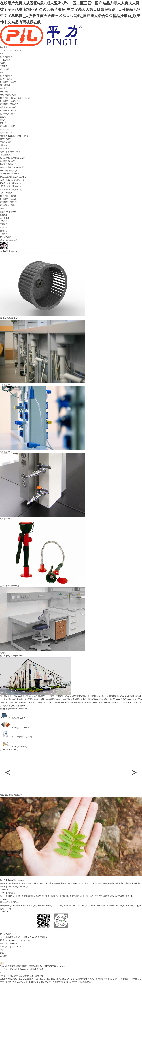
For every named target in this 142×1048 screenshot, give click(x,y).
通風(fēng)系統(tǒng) (8, 171)
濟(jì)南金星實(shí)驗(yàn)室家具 (23, 970)
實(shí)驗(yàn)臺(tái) (8, 114)
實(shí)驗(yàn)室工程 (8, 110)
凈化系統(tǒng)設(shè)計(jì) (11, 186)
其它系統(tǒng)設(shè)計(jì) (11, 190)
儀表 (2, 209)
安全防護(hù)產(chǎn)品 (9, 586)
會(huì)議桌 (4, 148)
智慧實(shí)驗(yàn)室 (8, 107)
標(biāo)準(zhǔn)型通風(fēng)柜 (12, 158)
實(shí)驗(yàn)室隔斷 (8, 199)
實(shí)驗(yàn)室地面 (8, 196)
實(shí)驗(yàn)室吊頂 (8, 202)
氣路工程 (3, 228)
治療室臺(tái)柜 (6, 133)
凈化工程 (3, 221)
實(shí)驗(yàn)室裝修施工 (10, 101)
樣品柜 (3, 120)
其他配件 (3, 653)
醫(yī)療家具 (5, 85)
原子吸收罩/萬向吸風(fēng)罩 (12, 167)
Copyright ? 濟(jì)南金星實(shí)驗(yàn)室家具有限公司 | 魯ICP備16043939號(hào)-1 (33, 967)
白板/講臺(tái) (5, 155)
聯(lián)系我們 (5, 69)
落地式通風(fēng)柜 (8, 161)
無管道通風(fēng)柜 (8, 164)
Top (1, 973)
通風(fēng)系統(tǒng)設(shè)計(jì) (13, 177)
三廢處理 (3, 224)
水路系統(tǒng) (6, 385)
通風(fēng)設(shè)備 (8, 95)
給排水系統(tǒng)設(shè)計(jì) (12, 180)
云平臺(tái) (4, 218)
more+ (2, 877)
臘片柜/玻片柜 (6, 139)
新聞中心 (3, 63)
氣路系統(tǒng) (6, 519)
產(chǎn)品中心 (6, 60)
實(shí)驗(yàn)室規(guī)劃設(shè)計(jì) (15, 98)
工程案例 (3, 66)
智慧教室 (3, 215)
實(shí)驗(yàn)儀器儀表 (9, 104)
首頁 (2, 54)
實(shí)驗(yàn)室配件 (8, 126)
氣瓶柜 (3, 123)
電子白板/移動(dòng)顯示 (10, 152)
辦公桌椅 (3, 145)
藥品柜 (3, 117)
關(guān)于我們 (6, 57)
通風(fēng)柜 (5, 92)
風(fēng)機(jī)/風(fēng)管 (9, 174)
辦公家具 (3, 88)
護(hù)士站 (4, 129)
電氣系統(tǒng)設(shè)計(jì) (11, 183)
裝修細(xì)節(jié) (6, 193)
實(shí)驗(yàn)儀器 (7, 205)
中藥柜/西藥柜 (6, 142)
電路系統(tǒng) (6, 452)
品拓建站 (40, 970)
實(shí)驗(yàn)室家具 (8, 82)
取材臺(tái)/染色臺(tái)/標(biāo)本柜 (14, 136)
